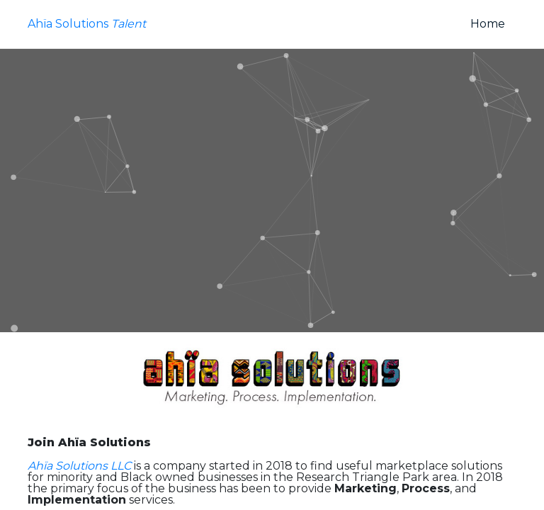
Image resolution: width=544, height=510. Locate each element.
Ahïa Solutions (87, 24)
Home (493, 23)
